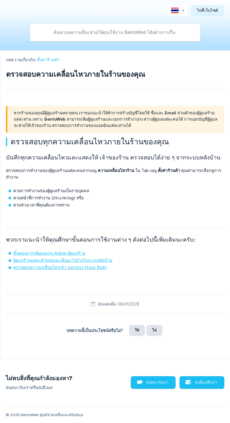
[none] (177, 10)
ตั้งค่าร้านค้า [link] (48, 59)
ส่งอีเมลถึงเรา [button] (206, 382)
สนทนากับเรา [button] (157, 382)
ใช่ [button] (137, 330)
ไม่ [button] (154, 330)
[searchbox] (115, 32)
